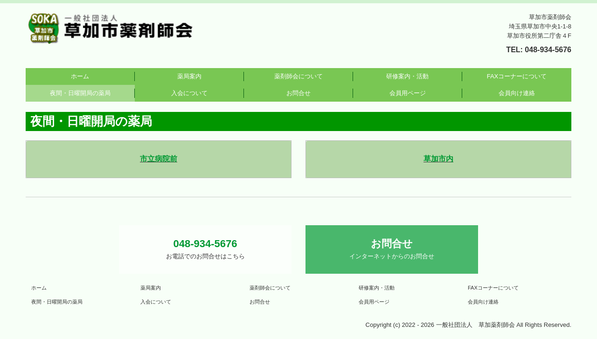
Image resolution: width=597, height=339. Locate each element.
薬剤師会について (298, 76)
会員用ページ (407, 93)
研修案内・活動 (407, 76)
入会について (189, 93)
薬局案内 (189, 76)
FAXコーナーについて (517, 76)
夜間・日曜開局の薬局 (80, 93)
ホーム (80, 76)
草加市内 (438, 159)
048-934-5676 (548, 50)
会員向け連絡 (517, 93)
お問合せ (298, 93)
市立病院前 (158, 159)
